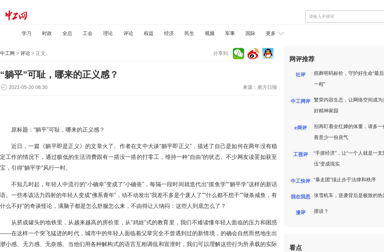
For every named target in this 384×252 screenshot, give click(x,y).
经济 (169, 33)
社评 (300, 74)
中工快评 (300, 181)
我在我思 (300, 197)
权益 (149, 33)
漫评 (300, 212)
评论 (128, 33)
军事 (230, 33)
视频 (210, 33)
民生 (189, 33)
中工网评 (300, 101)
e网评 (300, 128)
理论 (108, 33)
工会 (88, 33)
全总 (67, 33)
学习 (27, 33)
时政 (47, 33)
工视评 (300, 154)
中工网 (7, 53)
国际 (250, 33)
